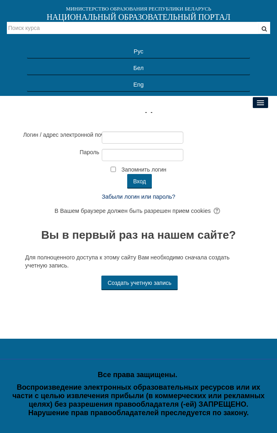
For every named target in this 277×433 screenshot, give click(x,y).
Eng (138, 84)
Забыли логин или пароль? (138, 196)
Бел (138, 68)
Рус (138, 51)
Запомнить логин (144, 169)
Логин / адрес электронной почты (61, 135)
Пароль (89, 152)
